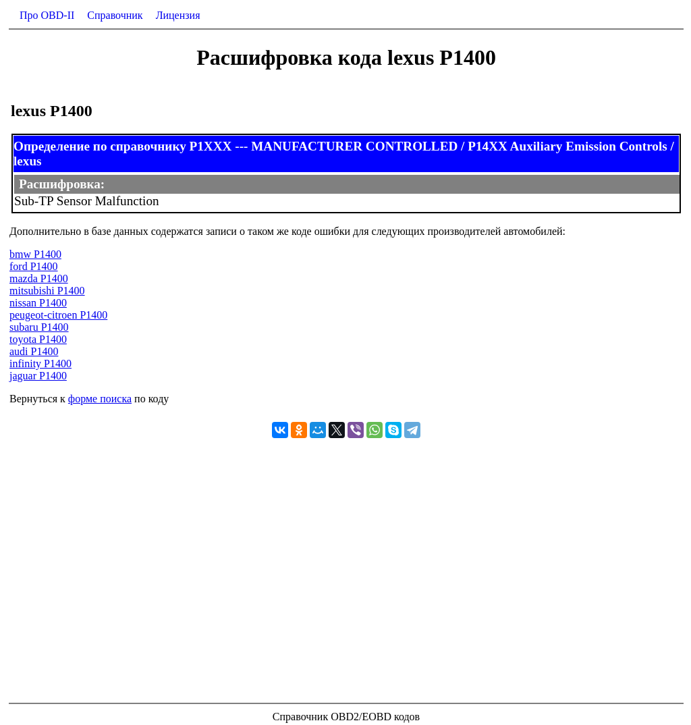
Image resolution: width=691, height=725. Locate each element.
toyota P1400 (38, 339)
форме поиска (100, 398)
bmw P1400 (35, 254)
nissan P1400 (38, 302)
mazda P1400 (38, 278)
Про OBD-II (47, 15)
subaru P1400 (39, 327)
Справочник (114, 15)
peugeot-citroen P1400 (58, 315)
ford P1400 (33, 266)
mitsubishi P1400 (47, 290)
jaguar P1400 (38, 375)
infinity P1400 (40, 363)
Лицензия (178, 15)
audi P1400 (33, 351)
